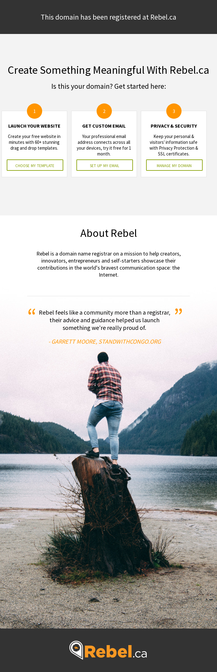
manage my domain (174, 165)
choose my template (34, 165)
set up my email (104, 165)
